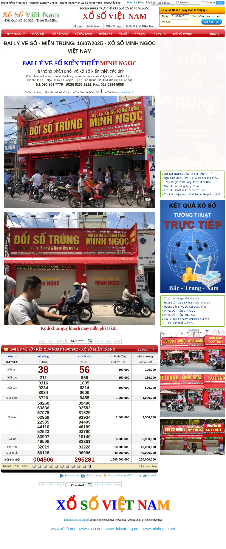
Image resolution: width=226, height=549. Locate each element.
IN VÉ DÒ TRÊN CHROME (179, 310)
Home (78, 26)
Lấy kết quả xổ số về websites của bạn (186, 318)
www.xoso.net (90, 529)
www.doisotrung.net (122, 529)
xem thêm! (127, 92)
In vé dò (150, 475)
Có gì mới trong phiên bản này (181, 298)
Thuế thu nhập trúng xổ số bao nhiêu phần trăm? (192, 194)
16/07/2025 (12, 361)
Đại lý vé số (69, 475)
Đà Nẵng (43, 356)
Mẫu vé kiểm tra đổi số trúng (122, 475)
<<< (50, 341)
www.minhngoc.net (158, 529)
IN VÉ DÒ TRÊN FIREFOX (179, 314)
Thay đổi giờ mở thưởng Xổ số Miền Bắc (187, 182)
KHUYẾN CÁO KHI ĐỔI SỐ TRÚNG (184, 190)
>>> (108, 341)
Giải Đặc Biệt (12, 459)
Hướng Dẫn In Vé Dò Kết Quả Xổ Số (185, 306)
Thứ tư (12, 356)
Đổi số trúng (90, 475)
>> (101, 341)
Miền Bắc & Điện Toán (140, 26)
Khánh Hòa (84, 356)
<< (57, 341)
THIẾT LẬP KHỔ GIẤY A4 (178, 323)
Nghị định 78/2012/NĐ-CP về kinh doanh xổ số (191, 178)
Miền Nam (93, 26)
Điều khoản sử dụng (76, 519)
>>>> (117, 341)
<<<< (42, 341)
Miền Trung (113, 26)
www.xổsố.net (63, 529)
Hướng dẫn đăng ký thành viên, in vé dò (187, 302)
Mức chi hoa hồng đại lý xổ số (181, 186)
